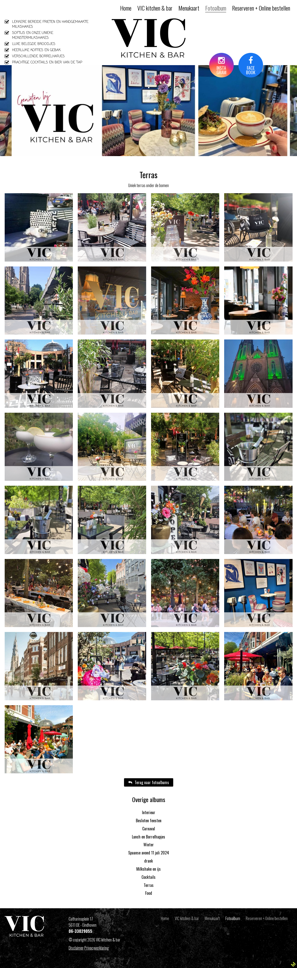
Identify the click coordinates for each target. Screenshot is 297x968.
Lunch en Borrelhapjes (148, 837)
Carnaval (148, 829)
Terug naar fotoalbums (148, 782)
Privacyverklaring (96, 948)
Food (148, 893)
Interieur (148, 812)
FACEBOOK (250, 66)
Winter (148, 845)
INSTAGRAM (221, 66)
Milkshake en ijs (148, 869)
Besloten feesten (148, 820)
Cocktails (148, 877)
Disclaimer (76, 948)
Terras (149, 885)
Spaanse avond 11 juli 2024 (148, 853)
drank (148, 861)
